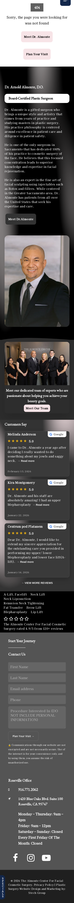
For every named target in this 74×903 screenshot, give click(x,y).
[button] (37, 36)
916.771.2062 (28, 789)
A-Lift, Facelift (15, 594)
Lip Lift (37, 612)
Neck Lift (37, 594)
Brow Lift (33, 607)
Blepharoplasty (15, 612)
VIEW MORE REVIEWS (39, 582)
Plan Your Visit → (23, 736)
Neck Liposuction (17, 598)
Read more (27, 460)
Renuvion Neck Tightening (24, 603)
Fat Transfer (13, 607)
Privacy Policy (44, 885)
